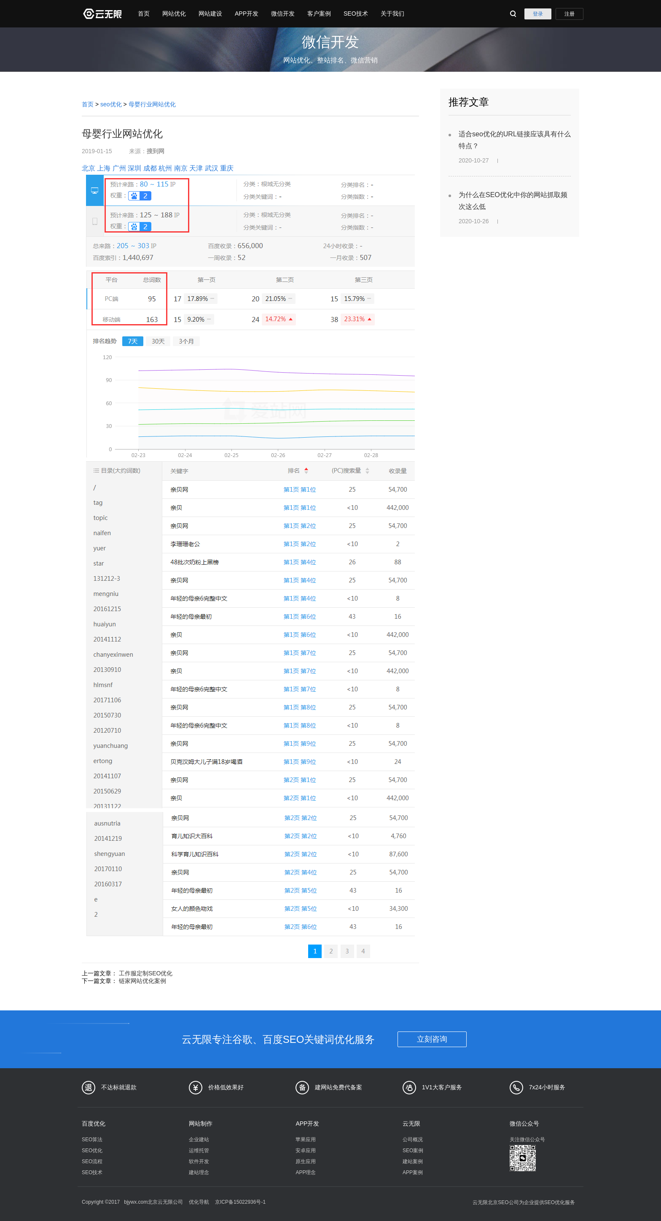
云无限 (411, 1123)
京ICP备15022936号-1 (240, 1202)
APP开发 (246, 13)
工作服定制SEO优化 (146, 973)
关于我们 (392, 13)
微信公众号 (524, 1123)
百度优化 (93, 1123)
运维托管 (199, 1150)
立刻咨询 (432, 1039)
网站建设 (210, 13)
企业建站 (199, 1139)
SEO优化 (92, 1150)
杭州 (165, 168)
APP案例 (413, 1172)
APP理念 (306, 1172)
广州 (119, 168)
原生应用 (306, 1161)
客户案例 (319, 13)
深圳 (134, 168)
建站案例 (413, 1161)
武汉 (211, 168)
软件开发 (199, 1161)
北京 (88, 168)
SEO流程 (92, 1161)
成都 (150, 168)
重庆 (227, 168)
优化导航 (199, 1202)
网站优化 (174, 13)
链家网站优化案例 (142, 980)
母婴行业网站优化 (152, 104)
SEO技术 (356, 13)
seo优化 (111, 104)
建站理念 (199, 1172)
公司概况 (413, 1139)
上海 (103, 168)
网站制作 (200, 1123)
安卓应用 (306, 1150)
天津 (196, 168)
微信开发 (283, 13)
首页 (144, 13)
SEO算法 (92, 1139)
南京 (181, 168)
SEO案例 (413, 1150)
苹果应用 (306, 1139)
